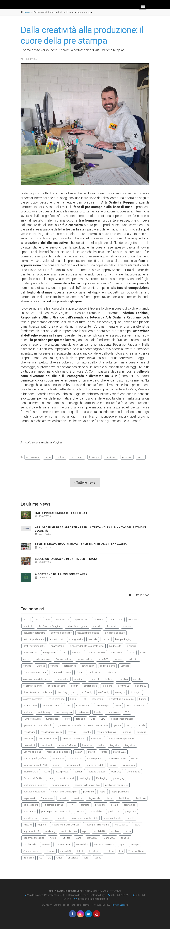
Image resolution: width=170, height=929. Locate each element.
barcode (92, 639)
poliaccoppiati (30, 805)
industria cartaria (47, 738)
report (85, 831)
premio (114, 805)
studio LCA (65, 851)
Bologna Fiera (30, 652)
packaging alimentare (34, 785)
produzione (113, 811)
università (73, 857)
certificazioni (88, 665)
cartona (118, 659)
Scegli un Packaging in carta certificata (66, 559)
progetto (61, 818)
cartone (60, 457)
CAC (64, 652)
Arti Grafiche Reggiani (50, 626)
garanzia (80, 718)
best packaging (123, 639)
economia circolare (32, 699)
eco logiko (120, 692)
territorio (109, 851)
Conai (79, 672)
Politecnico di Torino (53, 805)
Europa (143, 699)
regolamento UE (31, 831)
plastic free (123, 798)
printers (80, 811)
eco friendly (104, 692)
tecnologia (94, 457)
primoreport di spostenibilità (55, 811)
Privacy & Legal (119, 905)
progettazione (30, 818)
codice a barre (107, 665)
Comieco (124, 665)
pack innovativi (66, 778)
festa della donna (51, 705)
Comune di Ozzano (61, 672)
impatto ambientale (106, 732)
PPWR (72, 805)
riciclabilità (99, 831)
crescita (137, 679)
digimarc (107, 685)
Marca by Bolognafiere (34, 758)
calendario (77, 652)
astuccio (127, 626)
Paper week (47, 798)
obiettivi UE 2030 (97, 771)
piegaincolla (94, 798)
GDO (103, 718)
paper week (29, 798)
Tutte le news (85, 482)
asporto (97, 626)
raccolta (27, 824)
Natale (113, 765)
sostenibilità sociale (104, 844)
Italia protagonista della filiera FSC (63, 513)
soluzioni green (63, 844)
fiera (68, 705)
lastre (141, 457)
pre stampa (29, 811)
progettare (130, 811)
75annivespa (62, 619)
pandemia (88, 791)
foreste (97, 712)
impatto (87, 732)
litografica (130, 745)
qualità (130, 818)
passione (127, 457)
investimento (46, 745)
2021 (25, 619)
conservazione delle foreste (36, 679)
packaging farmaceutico (87, 785)
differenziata (90, 685)
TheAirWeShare (136, 851)
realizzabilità (121, 824)
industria (28, 738)
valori (86, 857)
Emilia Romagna (56, 699)
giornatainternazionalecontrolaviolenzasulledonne (83, 725)
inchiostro (141, 732)
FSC (127, 712)
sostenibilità (82, 844)
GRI (128, 725)
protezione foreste (112, 818)
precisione (111, 457)
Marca (91, 751)
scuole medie (29, 844)
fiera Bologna (102, 705)
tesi (121, 851)
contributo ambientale (101, 679)
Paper (102, 791)
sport (122, 844)
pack (50, 778)
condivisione (94, 672)
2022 (36, 619)
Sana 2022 (109, 838)
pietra (109, 798)
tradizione (28, 857)
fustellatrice (52, 718)
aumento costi (56, 639)
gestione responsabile (122, 718)
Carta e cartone (63, 659)
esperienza (97, 699)
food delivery (44, 712)
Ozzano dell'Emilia (32, 778)
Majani (78, 751)
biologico (131, 646)
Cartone (41, 665)
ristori (53, 838)
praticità (85, 805)
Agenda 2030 (81, 619)
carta (48, 457)
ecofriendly (87, 692)
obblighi (79, 771)
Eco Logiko (135, 692)
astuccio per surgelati (88, 632)
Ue (40, 857)
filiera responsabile (136, 705)
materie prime (94, 758)
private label (96, 811)
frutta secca (113, 712)
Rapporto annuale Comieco (65, 824)
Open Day (116, 771)
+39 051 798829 (117, 895)
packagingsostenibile (34, 791)
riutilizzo (66, 838)
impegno (126, 732)
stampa (135, 844)
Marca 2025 (119, 751)
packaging (85, 778)
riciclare (115, 831)
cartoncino (133, 659)
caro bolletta (117, 652)
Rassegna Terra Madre (97, 824)
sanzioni (125, 838)
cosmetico (123, 679)
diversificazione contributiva (37, 692)
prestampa (129, 805)
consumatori (62, 679)
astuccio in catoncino (61, 632)
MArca (104, 751)
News (27, 12)
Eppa (73, 699)
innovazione (97, 738)
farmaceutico (30, 705)
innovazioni (29, 745)
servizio (46, 844)
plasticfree (140, 798)
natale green (128, 765)
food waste (83, 712)
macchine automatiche (58, 751)
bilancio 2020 (57, 646)
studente (50, 851)
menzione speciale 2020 (35, 765)
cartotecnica (32, 457)
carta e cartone (42, 659)
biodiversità (115, 646)
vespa (98, 857)
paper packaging (120, 791)
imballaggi (29, 732)
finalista (27, 712)
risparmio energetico (33, 838)
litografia (114, 745)
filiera (118, 705)
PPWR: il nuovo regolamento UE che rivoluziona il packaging (81, 544)
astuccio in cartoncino (34, 632)
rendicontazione (69, 831)
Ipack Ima (87, 745)
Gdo (93, 718)
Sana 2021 (92, 838)
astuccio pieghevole (115, 632)
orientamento (133, 771)
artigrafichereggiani (77, 626)
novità (47, 771)
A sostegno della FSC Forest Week (61, 574)
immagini (72, 732)
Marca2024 (58, 758)
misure (56, 765)
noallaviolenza (30, 771)
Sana (78, 838)
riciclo (128, 831)
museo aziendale (95, 765)
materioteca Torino (116, 758)
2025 (47, 619)
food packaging (64, 712)
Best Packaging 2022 (34, 646)
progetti (47, 818)
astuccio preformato (33, 639)
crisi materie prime (32, 685)
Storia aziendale (31, 851)
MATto (134, 758)
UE (49, 857)
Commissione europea (34, 672)
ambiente (28, 626)
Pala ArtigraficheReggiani (64, 791)
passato (63, 798)
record (137, 824)
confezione (111, 672)
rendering (50, 831)
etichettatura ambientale (121, 699)
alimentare (99, 619)
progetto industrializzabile (84, 818)
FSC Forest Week (31, 718)
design (74, 685)
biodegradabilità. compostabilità (87, 646)
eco (74, 692)
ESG (84, 699)
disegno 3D (141, 685)
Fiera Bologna (83, 705)
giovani (117, 725)
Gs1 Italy (140, 725)
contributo (79, 679)
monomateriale (73, 765)
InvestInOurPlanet (68, 745)
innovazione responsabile (121, 738)
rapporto (41, 824)
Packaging (101, 778)
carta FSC (103, 659)
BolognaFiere (49, 652)
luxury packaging (32, 751)
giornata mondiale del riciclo (37, 725)
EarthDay (62, 692)
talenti (80, 851)
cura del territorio (56, 685)
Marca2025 (75, 758)
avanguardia (76, 639)
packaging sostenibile (116, 785)
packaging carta (60, 785)
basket (106, 639)
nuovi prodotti (62, 771)
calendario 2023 (97, 652)
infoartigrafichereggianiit (90, 898)
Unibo (59, 857)
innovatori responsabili (74, 738)
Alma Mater (117, 619)
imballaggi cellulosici (51, 732)
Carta (143, 652)
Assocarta (112, 626)
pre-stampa (77, 457)
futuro (67, 718)
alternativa (133, 619)
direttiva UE (123, 685)
